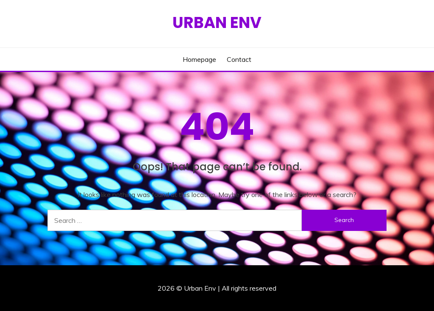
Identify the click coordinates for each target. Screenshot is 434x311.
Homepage (199, 59)
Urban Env (217, 22)
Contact (239, 59)
